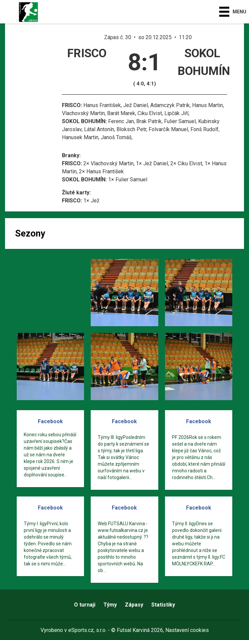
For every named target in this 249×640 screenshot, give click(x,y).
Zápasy (134, 605)
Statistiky (163, 605)
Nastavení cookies (187, 630)
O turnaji (84, 605)
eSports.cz (81, 630)
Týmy (110, 605)
